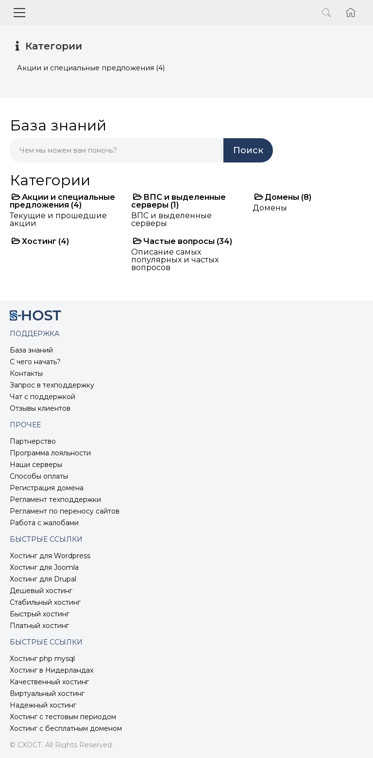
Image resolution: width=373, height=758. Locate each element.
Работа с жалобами (44, 522)
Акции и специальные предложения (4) (62, 201)
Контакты (26, 373)
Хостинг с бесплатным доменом (66, 728)
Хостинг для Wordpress (50, 555)
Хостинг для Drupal (43, 579)
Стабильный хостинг (45, 602)
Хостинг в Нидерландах (51, 670)
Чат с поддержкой (42, 396)
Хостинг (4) (40, 241)
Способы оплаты (39, 476)
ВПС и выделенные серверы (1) (178, 201)
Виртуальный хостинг (47, 693)
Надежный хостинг (43, 705)
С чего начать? (35, 361)
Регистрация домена (47, 487)
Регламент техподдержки (55, 499)
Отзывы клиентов (40, 408)
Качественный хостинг (49, 681)
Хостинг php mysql (42, 658)
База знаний (31, 350)
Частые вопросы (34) (182, 241)
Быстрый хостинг (39, 614)
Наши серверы (36, 464)
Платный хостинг (39, 625)
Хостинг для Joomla (44, 567)
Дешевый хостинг (41, 590)
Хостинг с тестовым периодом (63, 716)
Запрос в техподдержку (52, 385)
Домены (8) (282, 197)
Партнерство (33, 441)
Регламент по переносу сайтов (64, 511)
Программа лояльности (50, 453)
